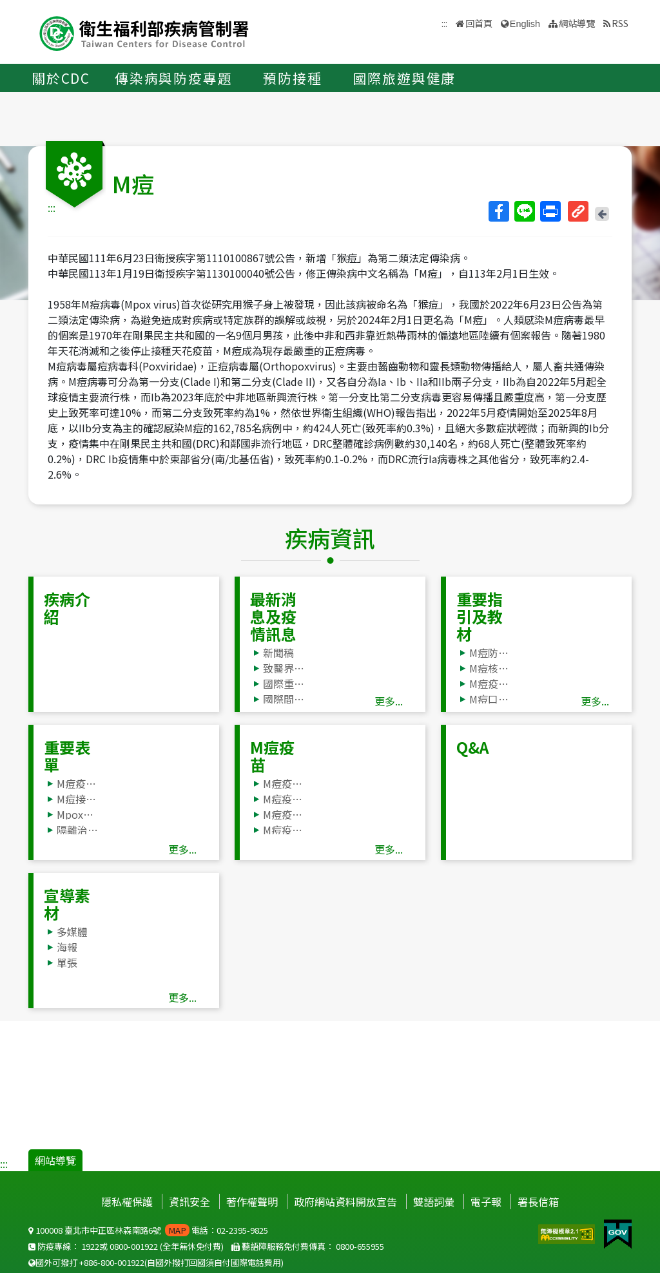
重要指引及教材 (479, 616)
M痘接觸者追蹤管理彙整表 (78, 799)
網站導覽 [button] (577, 23)
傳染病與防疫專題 (173, 78)
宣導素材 (67, 904)
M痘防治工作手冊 (490, 652)
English (525, 24)
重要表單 (67, 756)
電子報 (486, 1201)
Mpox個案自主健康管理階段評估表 (78, 814)
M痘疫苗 (272, 756)
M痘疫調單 (78, 783)
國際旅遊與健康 (404, 78)
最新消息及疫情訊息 (273, 616)
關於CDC (61, 78)
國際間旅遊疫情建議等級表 (284, 699)
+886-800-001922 (111, 1262)
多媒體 (72, 931)
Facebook (498, 211)
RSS (620, 23)
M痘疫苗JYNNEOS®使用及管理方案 (490, 683)
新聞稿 (278, 652)
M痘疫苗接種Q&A (284, 814)
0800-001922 (134, 1246)
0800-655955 (360, 1246)
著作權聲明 (252, 1201)
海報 (67, 947)
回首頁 (478, 23)
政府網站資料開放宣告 (345, 1201)
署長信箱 (538, 1201)
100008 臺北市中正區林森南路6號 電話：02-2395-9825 (148, 1230)
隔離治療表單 (78, 830)
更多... (388, 701)
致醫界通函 (284, 668)
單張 (67, 962)
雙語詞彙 (433, 1201)
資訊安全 (189, 1201)
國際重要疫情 (284, 683)
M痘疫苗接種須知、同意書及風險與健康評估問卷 (284, 799)
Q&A (472, 747)
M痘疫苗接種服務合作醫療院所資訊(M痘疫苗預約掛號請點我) (284, 783)
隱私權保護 (127, 1201)
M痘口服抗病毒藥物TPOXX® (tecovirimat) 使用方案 (490, 699)
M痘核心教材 (490, 668)
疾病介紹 (67, 607)
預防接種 (292, 78)
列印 (550, 211)
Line (524, 211)
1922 (90, 1246)
